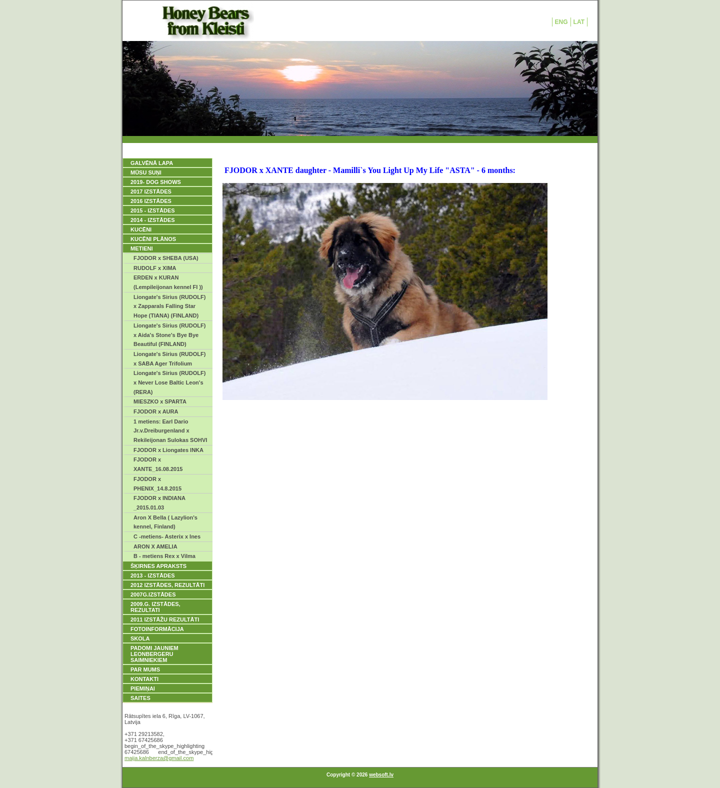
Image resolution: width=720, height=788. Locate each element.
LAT (579, 22)
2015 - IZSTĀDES (152, 211)
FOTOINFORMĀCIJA (157, 629)
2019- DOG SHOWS (155, 182)
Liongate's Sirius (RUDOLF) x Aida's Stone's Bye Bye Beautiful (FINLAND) (170, 334)
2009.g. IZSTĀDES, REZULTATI (155, 607)
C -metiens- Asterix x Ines (167, 537)
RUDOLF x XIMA (155, 268)
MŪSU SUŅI (146, 173)
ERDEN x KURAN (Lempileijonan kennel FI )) (168, 282)
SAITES (140, 698)
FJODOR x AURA (156, 411)
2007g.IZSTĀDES (153, 595)
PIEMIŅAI (142, 689)
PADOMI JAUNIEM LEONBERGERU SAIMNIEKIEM (154, 654)
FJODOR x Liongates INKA (169, 450)
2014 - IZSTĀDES (152, 220)
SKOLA (140, 639)
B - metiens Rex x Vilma (165, 556)
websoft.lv (381, 775)
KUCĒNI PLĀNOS (153, 239)
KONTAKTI (144, 679)
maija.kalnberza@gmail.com (159, 758)
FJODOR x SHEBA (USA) (166, 258)
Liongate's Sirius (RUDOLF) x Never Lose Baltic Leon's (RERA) (170, 382)
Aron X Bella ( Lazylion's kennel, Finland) (166, 522)
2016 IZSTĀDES (151, 201)
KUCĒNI (141, 229)
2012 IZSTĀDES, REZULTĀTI (167, 585)
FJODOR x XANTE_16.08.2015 (158, 464)
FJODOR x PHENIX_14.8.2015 (158, 484)
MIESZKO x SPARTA (160, 401)
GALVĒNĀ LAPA (151, 163)
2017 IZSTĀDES (151, 191)
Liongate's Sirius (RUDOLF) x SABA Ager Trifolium (170, 358)
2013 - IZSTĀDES (152, 575)
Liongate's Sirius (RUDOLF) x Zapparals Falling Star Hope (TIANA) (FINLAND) (170, 306)
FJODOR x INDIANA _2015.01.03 (160, 502)
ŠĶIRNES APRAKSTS (158, 566)
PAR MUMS (145, 669)
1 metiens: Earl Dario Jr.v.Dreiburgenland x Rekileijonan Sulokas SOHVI (170, 430)
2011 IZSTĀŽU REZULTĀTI (164, 619)
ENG (561, 22)
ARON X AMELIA (156, 547)
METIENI (141, 249)
